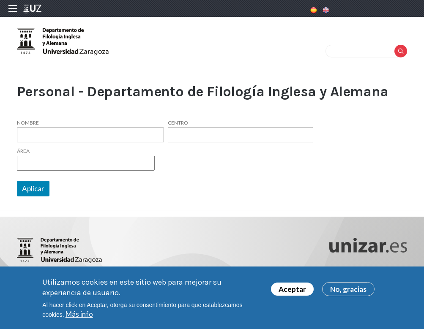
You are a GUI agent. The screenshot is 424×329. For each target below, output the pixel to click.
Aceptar (292, 289)
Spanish (313, 10)
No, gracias (348, 289)
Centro (178, 123)
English (325, 10)
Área (23, 151)
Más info (79, 314)
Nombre (28, 123)
